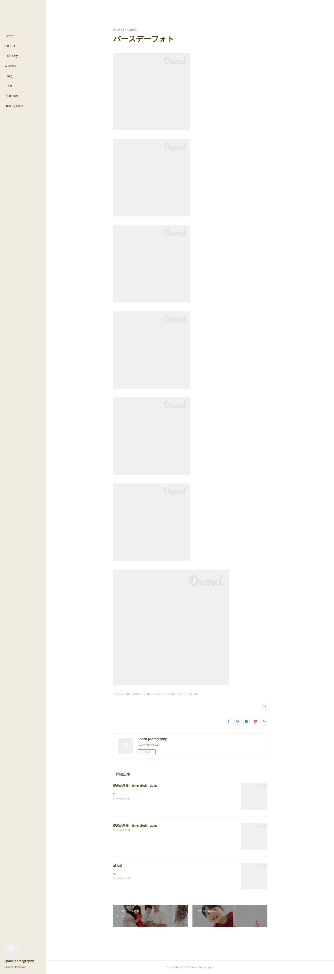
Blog (8, 76)
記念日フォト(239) (142, 694)
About (10, 46)
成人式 (117, 865)
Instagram (14, 105)
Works (10, 66)
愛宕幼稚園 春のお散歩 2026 (135, 786)
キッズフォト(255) (122, 694)
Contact (11, 96)
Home (9, 36)
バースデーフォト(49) (163, 694)
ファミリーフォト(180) (186, 694)
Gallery (11, 56)
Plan (8, 86)
